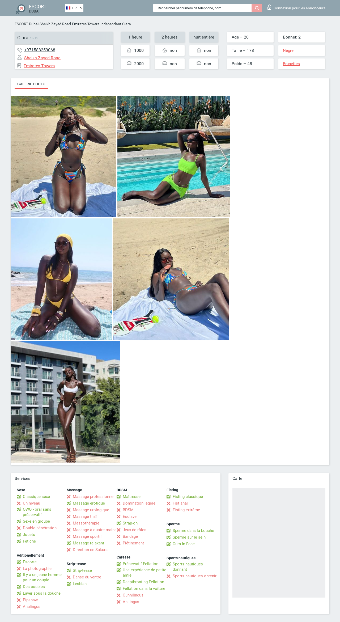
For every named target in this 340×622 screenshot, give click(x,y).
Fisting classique (188, 496)
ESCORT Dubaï (27, 24)
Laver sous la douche (42, 593)
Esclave (130, 516)
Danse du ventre (87, 577)
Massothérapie (86, 523)
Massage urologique (91, 509)
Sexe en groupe (36, 521)
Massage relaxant (88, 543)
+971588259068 (39, 49)
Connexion (296, 7)
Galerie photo (31, 84)
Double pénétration (40, 528)
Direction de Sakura (90, 549)
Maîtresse (132, 496)
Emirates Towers (85, 24)
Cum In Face (184, 543)
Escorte (30, 562)
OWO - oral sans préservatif (37, 512)
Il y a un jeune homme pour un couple (42, 577)
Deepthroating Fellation (143, 581)
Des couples (34, 586)
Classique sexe (36, 496)
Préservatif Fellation (140, 563)
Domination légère (139, 503)
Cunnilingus (133, 595)
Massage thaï (85, 516)
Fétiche (29, 541)
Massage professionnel (93, 496)
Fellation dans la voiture (144, 588)
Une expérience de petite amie (144, 573)
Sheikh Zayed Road (55, 24)
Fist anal (180, 503)
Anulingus (31, 606)
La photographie (37, 568)
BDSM (128, 509)
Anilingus (131, 601)
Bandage (130, 536)
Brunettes (291, 63)
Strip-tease (82, 570)
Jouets (29, 534)
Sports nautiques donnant (188, 567)
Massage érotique (89, 503)
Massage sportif (87, 536)
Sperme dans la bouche (193, 530)
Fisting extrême (186, 509)
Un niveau (31, 503)
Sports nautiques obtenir (194, 576)
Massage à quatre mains (95, 529)
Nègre (288, 50)
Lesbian (80, 583)
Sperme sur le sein (189, 537)
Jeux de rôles (134, 529)
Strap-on (130, 523)
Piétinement (133, 543)
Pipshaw (30, 600)
